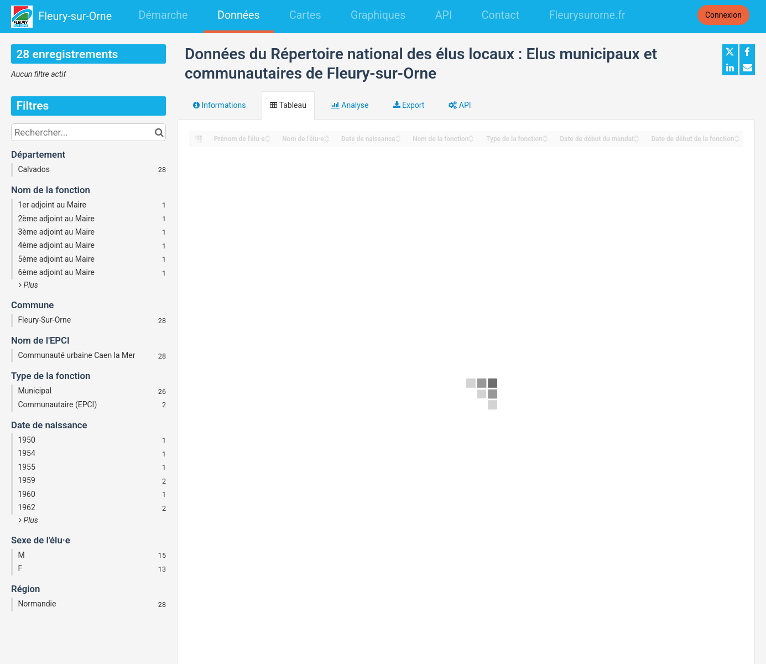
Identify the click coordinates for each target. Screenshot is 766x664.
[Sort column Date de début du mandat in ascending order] (636, 136)
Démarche (163, 15)
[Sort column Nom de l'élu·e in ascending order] (327, 136)
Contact (500, 15)
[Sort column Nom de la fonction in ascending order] (471, 136)
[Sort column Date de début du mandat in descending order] (636, 140)
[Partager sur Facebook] (747, 52)
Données (238, 15)
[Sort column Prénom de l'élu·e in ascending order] (267, 136)
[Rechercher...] (88, 132)
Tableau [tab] (288, 105)
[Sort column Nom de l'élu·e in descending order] (327, 140)
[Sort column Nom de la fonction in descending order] (471, 140)
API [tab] (460, 105)
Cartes (305, 15)
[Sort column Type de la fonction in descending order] (545, 140)
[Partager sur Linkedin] (730, 67)
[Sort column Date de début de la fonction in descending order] (737, 140)
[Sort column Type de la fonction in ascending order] (545, 136)
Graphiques (378, 15)
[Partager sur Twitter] (730, 52)
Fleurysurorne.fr (587, 15)
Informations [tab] (219, 105)
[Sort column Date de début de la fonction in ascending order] (737, 136)
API (443, 15)
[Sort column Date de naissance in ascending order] (398, 136)
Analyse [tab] (350, 105)
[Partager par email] (747, 67)
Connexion (723, 15)
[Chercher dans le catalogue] (159, 132)
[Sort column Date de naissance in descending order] (398, 140)
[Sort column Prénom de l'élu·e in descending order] (267, 140)
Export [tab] (409, 105)
